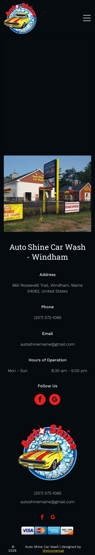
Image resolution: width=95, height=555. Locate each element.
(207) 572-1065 (47, 317)
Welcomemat (53, 550)
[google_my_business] (54, 400)
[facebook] (40, 400)
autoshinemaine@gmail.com (47, 344)
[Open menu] (87, 18)
